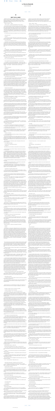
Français (11, 1)
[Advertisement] (27, 8)
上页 (26, 11)
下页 (29, 11)
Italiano (16, 1)
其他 (21, 1)
